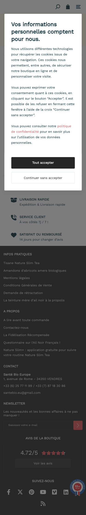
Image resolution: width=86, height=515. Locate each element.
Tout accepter (43, 163)
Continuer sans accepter (43, 178)
